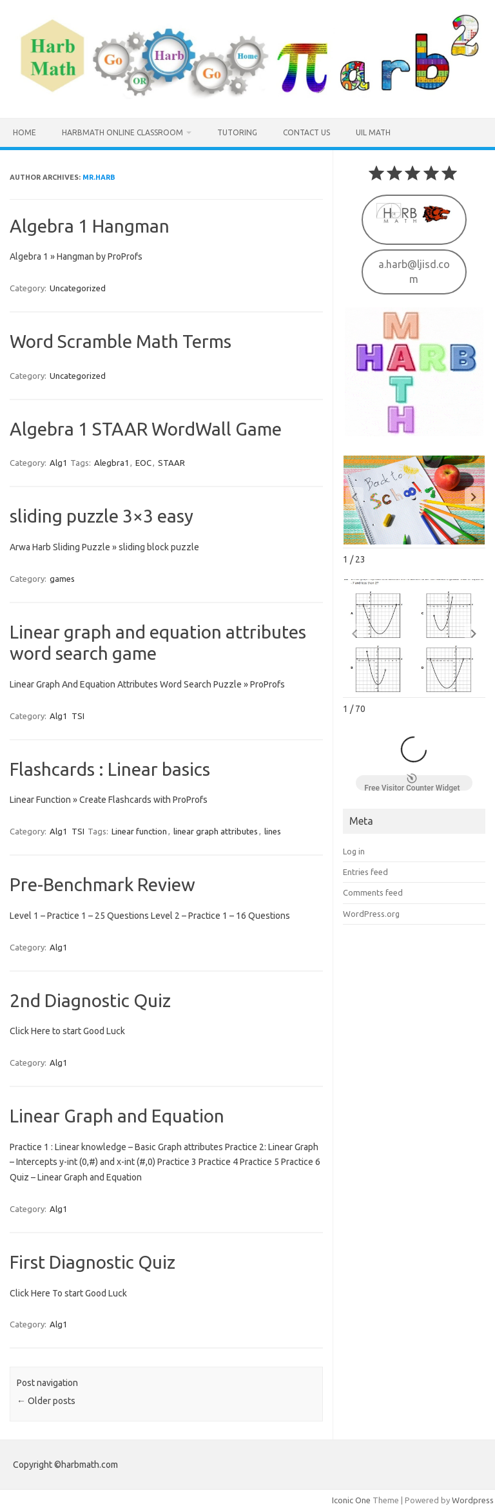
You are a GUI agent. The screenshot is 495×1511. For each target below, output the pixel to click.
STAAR (171, 462)
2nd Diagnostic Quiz (90, 1000)
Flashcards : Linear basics (110, 769)
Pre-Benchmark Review (102, 884)
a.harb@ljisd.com (414, 270)
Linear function (139, 831)
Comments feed (373, 891)
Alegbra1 (111, 462)
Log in (354, 849)
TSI (78, 715)
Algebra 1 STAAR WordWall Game (146, 429)
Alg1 (58, 462)
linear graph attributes (215, 831)
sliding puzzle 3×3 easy (101, 516)
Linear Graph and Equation (117, 1116)
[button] (474, 495)
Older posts (46, 1401)
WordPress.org (371, 912)
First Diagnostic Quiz (92, 1262)
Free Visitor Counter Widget (412, 781)
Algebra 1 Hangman (90, 226)
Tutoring (237, 132)
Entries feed (365, 870)
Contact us (306, 132)
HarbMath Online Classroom (122, 132)
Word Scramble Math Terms (120, 341)
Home (24, 132)
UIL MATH (373, 132)
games (62, 578)
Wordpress (473, 1500)
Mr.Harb (98, 177)
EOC (143, 462)
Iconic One (351, 1500)
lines (272, 831)
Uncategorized (78, 288)
